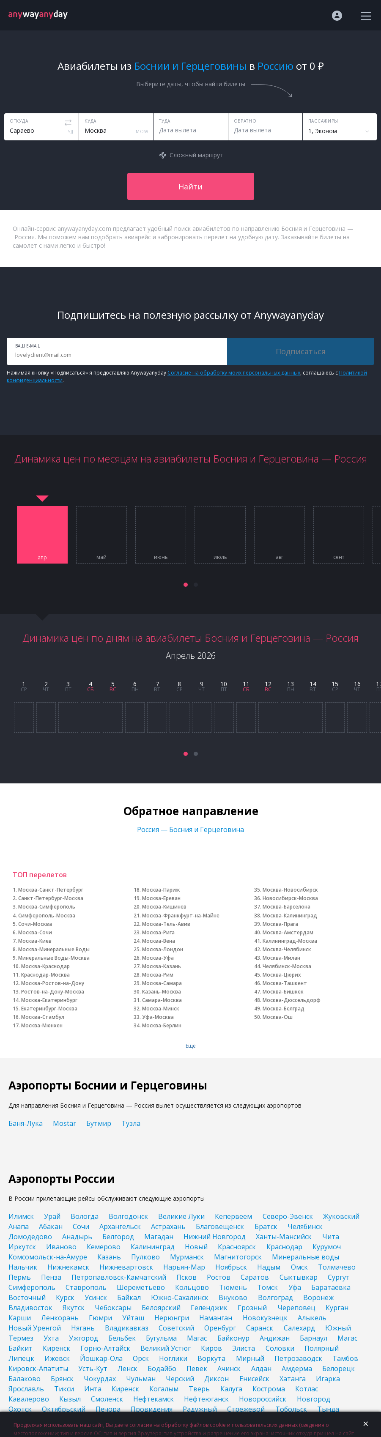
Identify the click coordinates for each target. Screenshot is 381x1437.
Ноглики (173, 1358)
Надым (268, 1267)
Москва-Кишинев (164, 906)
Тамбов (345, 1358)
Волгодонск (128, 1216)
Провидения (152, 1409)
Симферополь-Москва (46, 915)
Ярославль (26, 1388)
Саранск (259, 1328)
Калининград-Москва (290, 940)
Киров (211, 1348)
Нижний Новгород (215, 1236)
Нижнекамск (68, 1267)
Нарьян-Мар (184, 1267)
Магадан (158, 1236)
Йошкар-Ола (101, 1358)
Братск (266, 1226)
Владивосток (30, 1307)
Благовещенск (220, 1226)
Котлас (306, 1388)
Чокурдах (100, 1378)
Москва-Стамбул (42, 1017)
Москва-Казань (161, 966)
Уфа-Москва (158, 1017)
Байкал (129, 1297)
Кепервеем (233, 1216)
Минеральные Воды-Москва (54, 957)
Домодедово (30, 1236)
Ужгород (83, 1338)
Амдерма (297, 1368)
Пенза (51, 1277)
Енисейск (254, 1378)
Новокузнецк (265, 1317)
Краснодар (284, 1246)
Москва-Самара (162, 983)
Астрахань (168, 1226)
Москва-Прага (280, 924)
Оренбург (220, 1328)
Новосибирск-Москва (290, 898)
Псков (186, 1277)
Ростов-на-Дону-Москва (52, 991)
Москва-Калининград (290, 915)
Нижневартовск (126, 1267)
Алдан (261, 1368)
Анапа (18, 1226)
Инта (92, 1388)
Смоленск (107, 1399)
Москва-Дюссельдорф (292, 1000)
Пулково (145, 1257)
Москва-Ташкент (285, 983)
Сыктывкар (299, 1277)
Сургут (339, 1277)
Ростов (218, 1277)
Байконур (233, 1338)
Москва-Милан (281, 957)
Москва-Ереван (161, 898)
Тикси (64, 1388)
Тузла (130, 1123)
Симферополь (31, 1287)
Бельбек (122, 1338)
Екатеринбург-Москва (49, 1008)
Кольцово (192, 1287)
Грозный (252, 1307)
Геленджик (209, 1307)
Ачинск (229, 1368)
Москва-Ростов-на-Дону (52, 983)
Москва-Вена (158, 940)
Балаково (24, 1378)
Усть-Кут (92, 1368)
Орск (141, 1358)
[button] (186, 584)
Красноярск (237, 1246)
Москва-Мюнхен (42, 1025)
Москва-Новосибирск (290, 889)
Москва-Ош (278, 1017)
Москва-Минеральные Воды (54, 949)
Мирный (250, 1358)
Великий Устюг (165, 1348)
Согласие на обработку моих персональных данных (233, 372)
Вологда (85, 1216)
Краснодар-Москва (45, 974)
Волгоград (275, 1297)
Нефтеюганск (206, 1399)
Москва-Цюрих (282, 974)
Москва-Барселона (286, 906)
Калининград (153, 1246)
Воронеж (318, 1297)
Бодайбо (162, 1368)
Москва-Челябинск (287, 949)
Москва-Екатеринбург (49, 1000)
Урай (52, 1216)
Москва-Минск (160, 1008)
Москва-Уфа (158, 957)
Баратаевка (331, 1287)
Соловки (280, 1348)
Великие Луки (181, 1216)
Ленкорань (60, 1317)
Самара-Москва (162, 1000)
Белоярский (161, 1307)
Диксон (216, 1378)
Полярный (321, 1348)
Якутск (74, 1307)
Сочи (81, 1226)
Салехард (299, 1328)
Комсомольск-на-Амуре (47, 1257)
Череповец (296, 1307)
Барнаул (313, 1338)
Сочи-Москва (35, 924)
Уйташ (133, 1317)
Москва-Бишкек (283, 991)
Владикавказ (126, 1328)
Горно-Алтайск (105, 1348)
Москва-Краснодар (45, 966)
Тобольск (291, 1409)
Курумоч (326, 1246)
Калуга (231, 1388)
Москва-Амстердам (288, 932)
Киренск (56, 1348)
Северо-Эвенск (288, 1216)
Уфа (294, 1287)
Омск (299, 1267)
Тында (328, 1409)
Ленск (127, 1368)
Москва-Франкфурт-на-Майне (180, 915)
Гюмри (100, 1317)
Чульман (141, 1378)
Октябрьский (63, 1409)
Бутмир (98, 1123)
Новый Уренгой (34, 1328)
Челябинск (305, 1226)
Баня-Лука (25, 1123)
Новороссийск (262, 1399)
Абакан (51, 1226)
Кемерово (104, 1246)
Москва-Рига (158, 932)
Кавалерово (28, 1399)
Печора (108, 1409)
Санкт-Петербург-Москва (50, 898)
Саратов (255, 1277)
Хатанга (293, 1378)
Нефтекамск (153, 1399)
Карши (19, 1317)
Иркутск (22, 1246)
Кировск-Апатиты (38, 1368)
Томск (267, 1287)
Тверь (199, 1388)
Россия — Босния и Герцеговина (190, 829)
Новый (196, 1246)
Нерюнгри (171, 1317)
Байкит (20, 1348)
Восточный (27, 1297)
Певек (196, 1368)
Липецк (21, 1358)
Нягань (83, 1328)
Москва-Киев (35, 940)
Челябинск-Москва (287, 966)
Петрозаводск (298, 1358)
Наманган (215, 1317)
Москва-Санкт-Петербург (50, 889)
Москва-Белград (283, 1008)
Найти (190, 186)
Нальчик (22, 1267)
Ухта (51, 1338)
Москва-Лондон (162, 949)
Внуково (233, 1297)
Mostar (64, 1123)
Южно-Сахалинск (179, 1297)
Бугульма (161, 1338)
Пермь (19, 1277)
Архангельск (120, 1226)
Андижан (275, 1338)
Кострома (268, 1388)
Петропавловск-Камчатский (118, 1277)
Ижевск (57, 1358)
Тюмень (233, 1287)
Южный (338, 1328)
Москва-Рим (157, 974)
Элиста (243, 1348)
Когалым (163, 1388)
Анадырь (77, 1236)
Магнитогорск (238, 1257)
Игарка (328, 1378)
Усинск (96, 1297)
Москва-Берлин (161, 1025)
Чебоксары (113, 1307)
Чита (330, 1236)
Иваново (61, 1246)
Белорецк (338, 1368)
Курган (337, 1307)
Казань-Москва (161, 991)
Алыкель (312, 1317)
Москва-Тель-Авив (166, 924)
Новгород (313, 1399)
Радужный (200, 1409)
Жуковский (341, 1216)
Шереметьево (141, 1287)
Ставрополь (86, 1287)
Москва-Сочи (35, 932)
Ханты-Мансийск (284, 1236)
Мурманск (187, 1257)
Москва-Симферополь (46, 906)
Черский (180, 1378)
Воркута (211, 1358)
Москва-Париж (161, 889)
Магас (197, 1338)
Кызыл (70, 1399)
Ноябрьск (231, 1267)
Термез (20, 1338)
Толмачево (337, 1267)
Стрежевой (246, 1409)
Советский (176, 1328)
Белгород (118, 1236)
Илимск (21, 1216)
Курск (65, 1297)
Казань (109, 1257)
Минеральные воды (305, 1257)
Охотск (20, 1409)
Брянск (62, 1378)
